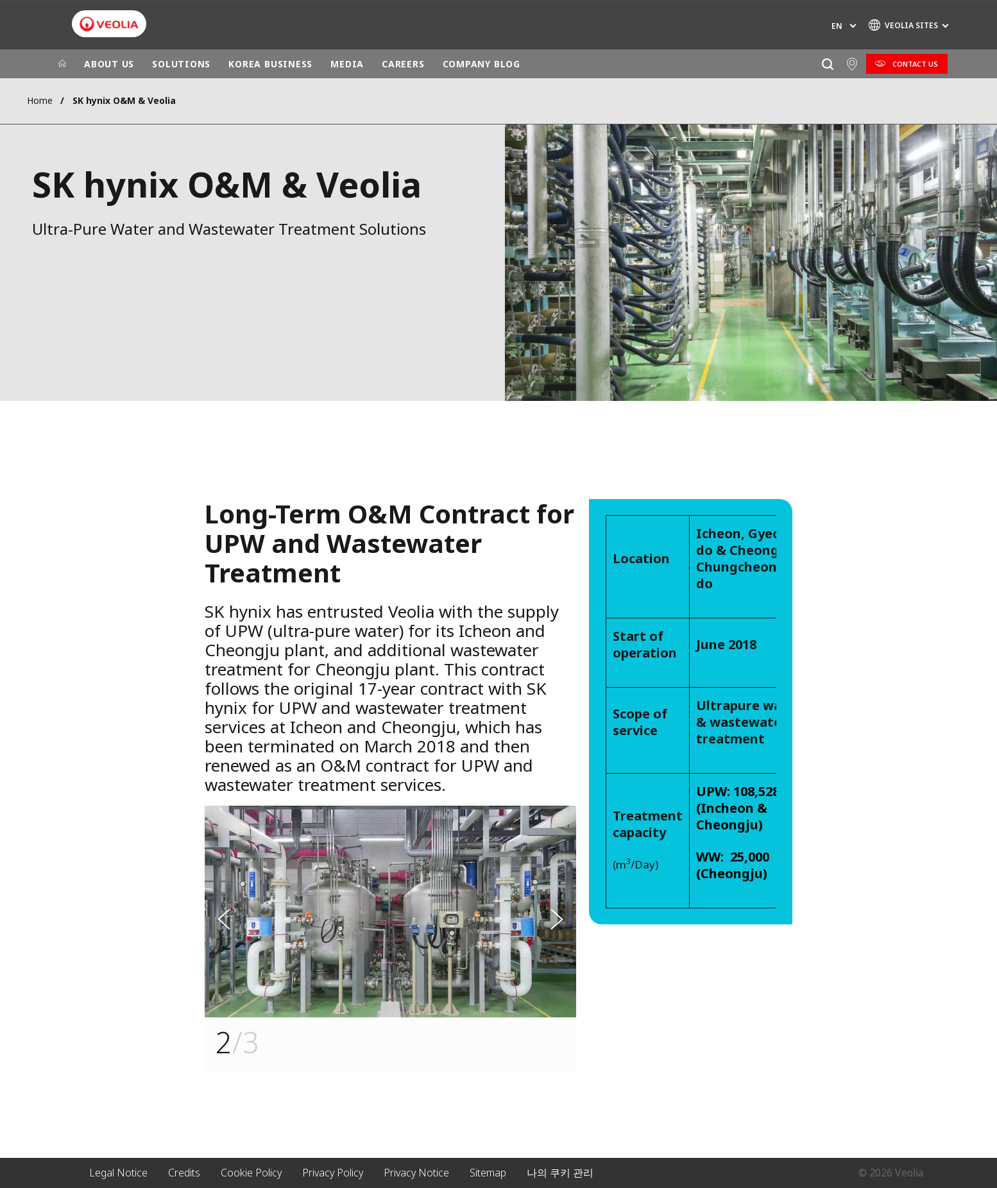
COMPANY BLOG (481, 64)
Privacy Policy (332, 1173)
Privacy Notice (416, 1173)
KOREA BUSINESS (270, 64)
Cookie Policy (251, 1173)
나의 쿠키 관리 (560, 1173)
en (836, 26)
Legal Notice (118, 1173)
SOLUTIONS (181, 64)
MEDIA (347, 64)
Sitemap (488, 1173)
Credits (184, 1173)
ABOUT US (109, 64)
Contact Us (915, 64)
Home (40, 100)
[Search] (827, 64)
